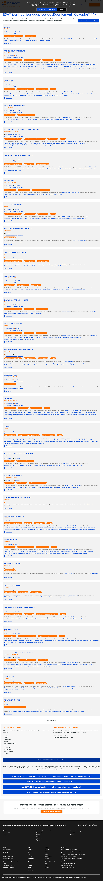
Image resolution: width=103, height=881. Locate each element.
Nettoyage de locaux (30, 68)
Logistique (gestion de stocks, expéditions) (72, 465)
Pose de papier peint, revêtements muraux (66, 597)
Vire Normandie (68, 595)
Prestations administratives (42, 89)
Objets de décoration (58, 68)
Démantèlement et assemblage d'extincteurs (15, 529)
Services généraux (28, 523)
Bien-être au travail (31, 527)
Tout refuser (52, 9)
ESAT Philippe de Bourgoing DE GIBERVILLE (18, 349)
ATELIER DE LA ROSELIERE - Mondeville (17, 497)
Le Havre (30, 869)
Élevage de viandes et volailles (60, 266)
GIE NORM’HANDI (8, 856)
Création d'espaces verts (24, 194)
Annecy (47, 870)
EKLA (4, 863)
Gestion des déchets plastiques (87, 527)
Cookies (60, 6)
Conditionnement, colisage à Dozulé (63, 737)
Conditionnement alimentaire (12, 119)
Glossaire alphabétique (76, 831)
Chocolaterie (42, 119)
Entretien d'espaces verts (10, 194)
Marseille (30, 849)
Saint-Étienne (31, 870)
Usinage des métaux (65, 168)
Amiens (46, 869)
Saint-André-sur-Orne (68, 141)
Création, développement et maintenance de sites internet (23, 414)
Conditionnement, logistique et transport (13, 59)
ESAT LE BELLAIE (10, 276)
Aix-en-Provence (49, 860)
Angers (46, 853)
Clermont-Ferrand (50, 861)
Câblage (69, 363)
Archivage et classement (16, 443)
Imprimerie (18, 170)
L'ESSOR (7, 426)
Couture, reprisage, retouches (22, 642)
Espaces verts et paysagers (10, 189)
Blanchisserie (60, 143)
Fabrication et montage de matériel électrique (83, 168)
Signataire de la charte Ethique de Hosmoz (14, 33)
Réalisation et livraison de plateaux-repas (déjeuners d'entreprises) (59, 440)
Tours (46, 865)
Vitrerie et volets (47, 95)
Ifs (63, 264)
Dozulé (64, 62)
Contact (72, 834)
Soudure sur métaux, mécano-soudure (19, 70)
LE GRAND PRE (9, 676)
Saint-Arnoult (67, 526)
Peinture (79, 597)
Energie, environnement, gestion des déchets (14, 36)
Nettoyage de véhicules (76, 93)
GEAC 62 (5, 853)
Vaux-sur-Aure (77, 240)
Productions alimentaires (10, 114)
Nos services (39, 832)
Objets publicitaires (9, 170)
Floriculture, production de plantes (74, 68)
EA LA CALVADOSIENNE (12, 563)
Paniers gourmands (74, 119)
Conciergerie (22, 527)
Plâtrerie (51, 597)
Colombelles (67, 92)
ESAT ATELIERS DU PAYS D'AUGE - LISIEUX (18, 155)
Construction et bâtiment (23, 285)
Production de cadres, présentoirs (28, 168)
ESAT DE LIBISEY (9, 181)
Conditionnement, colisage (11, 64)
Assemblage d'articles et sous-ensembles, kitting (31, 64)
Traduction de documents (29, 145)
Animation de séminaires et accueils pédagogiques (43, 143)
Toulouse (30, 853)
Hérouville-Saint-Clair (68, 192)
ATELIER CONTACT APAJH (13, 475)
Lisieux (64, 167)
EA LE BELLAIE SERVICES (12, 585)
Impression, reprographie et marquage (32, 59)
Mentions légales (59, 877)
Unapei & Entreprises (8, 867)
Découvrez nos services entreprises (52, 811)
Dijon (46, 851)
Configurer (62, 9)
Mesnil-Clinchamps (67, 288)
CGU (66, 877)
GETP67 (5, 854)
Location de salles (37, 441)
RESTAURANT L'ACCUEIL (12, 700)
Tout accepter (41, 9)
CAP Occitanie (7, 849)
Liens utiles (72, 832)
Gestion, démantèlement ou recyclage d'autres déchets (53, 414)
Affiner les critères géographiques (88, 21)
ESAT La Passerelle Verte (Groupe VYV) (17, 252)
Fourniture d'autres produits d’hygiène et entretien (17, 553)
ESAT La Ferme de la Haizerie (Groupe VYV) (18, 228)
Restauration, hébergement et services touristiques (34, 138)
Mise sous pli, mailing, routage (45, 68)
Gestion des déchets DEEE (11, 416)
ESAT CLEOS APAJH (11, 629)
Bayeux (64, 216)
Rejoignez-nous (40, 840)
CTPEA (5, 851)
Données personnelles (74, 877)
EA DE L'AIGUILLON (10, 540)
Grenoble (47, 849)
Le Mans (47, 858)
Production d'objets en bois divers (88, 66)
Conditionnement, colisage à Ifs (62, 735)
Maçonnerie (39, 95)
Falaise (64, 335)
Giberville (64, 361)
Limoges (47, 867)
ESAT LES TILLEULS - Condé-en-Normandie (19, 652)
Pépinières (86, 68)
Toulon (46, 847)
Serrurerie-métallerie (90, 414)
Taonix (45, 877)
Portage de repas (60, 218)
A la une (38, 836)
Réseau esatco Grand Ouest (10, 861)
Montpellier (31, 860)
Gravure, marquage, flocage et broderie (47, 145)
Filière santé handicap (9, 865)
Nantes (30, 856)
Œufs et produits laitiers (15, 242)
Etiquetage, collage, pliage (52, 64)
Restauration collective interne (23, 441)
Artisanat (63, 847)
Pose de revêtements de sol (42, 597)
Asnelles (66, 573)
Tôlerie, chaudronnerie (31, 666)
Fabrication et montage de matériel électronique (50, 527)
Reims (29, 867)
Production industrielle (30, 36)
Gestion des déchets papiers (71, 527)
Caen (65, 39)
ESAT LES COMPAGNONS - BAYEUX (16, 300)
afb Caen (7, 27)
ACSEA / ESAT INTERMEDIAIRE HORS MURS (18, 453)
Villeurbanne (48, 856)
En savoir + (9, 43)
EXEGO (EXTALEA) (10, 375)
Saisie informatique (51, 364)
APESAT (5, 847)
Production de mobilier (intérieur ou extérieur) (35, 93)
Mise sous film (50, 119)
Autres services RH (30, 95)
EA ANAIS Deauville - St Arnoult (14, 516)
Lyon (29, 851)
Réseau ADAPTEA (8, 858)
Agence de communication (74, 412)
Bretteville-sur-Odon (70, 410)
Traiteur (67, 218)
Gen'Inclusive (39, 838)
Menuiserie (7, 93)
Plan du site (51, 877)
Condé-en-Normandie (67, 662)
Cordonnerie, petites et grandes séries (34, 443)
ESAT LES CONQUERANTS (13, 324)
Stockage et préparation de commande (17, 66)
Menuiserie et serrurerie (16, 93)
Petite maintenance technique (28, 289)
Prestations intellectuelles (68, 863)
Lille (29, 863)
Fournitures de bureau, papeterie (84, 551)
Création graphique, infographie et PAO (56, 412)
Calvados (70, 39)
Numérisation (42, 364)
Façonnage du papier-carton (70, 66)
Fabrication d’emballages (25, 688)
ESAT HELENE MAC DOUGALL (14, 204)
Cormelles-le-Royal (70, 485)
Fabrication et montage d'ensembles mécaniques (85, 363)
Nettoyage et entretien (9, 89)
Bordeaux (30, 861)
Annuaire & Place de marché (43, 831)
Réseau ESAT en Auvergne (10, 860)
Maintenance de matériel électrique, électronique (38, 40)
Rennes (30, 865)
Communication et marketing (43, 164)
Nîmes (46, 854)
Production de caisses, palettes (54, 66)
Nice (29, 854)
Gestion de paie (18, 388)
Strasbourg (31, 858)
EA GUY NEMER (9, 80)
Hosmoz (38, 834)
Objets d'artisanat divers (63, 364)
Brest (46, 863)
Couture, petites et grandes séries (85, 664)
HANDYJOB (8, 399)
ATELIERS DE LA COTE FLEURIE (14, 51)
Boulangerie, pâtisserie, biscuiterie (29, 119)
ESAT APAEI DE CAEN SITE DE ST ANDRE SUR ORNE (21, 129)
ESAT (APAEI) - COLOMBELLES (14, 106)
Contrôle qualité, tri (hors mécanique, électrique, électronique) (76, 64)
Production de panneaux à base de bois (14, 68)
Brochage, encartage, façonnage (37, 66)
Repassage (7, 443)
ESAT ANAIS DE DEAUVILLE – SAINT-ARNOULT (20, 607)
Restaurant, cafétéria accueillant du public (73, 711)
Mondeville (90, 504)
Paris (29, 847)
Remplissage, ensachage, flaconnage (52, 441)
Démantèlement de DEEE (50, 640)
